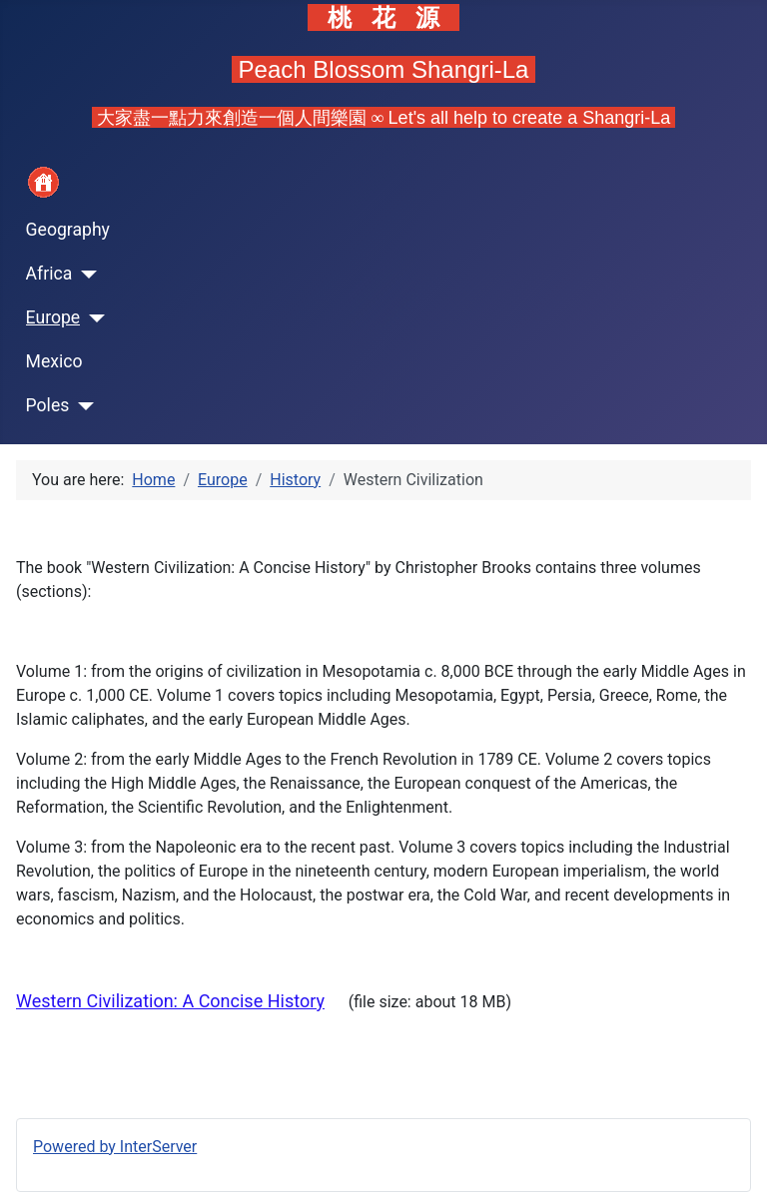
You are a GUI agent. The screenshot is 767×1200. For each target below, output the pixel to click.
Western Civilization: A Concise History (170, 1000)
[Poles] (81, 406)
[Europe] (92, 318)
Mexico (54, 361)
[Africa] (84, 275)
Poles (48, 405)
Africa (49, 274)
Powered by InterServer (115, 1146)
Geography (68, 230)
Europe (53, 317)
